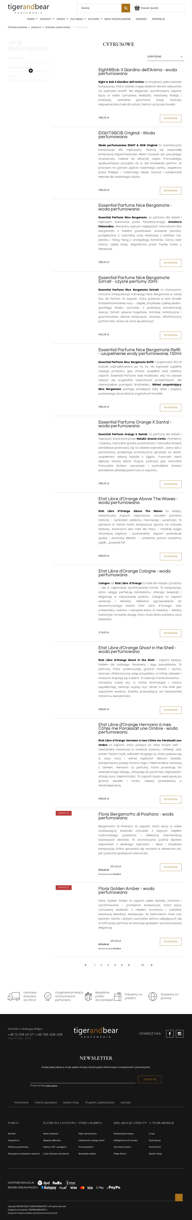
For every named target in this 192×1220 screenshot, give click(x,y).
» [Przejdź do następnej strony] (151, 965)
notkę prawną (51, 1086)
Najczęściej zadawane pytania (24, 1154)
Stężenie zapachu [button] (20, 67)
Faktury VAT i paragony (55, 1147)
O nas (151, 1133)
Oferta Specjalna (46, 1102)
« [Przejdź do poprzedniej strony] (85, 965)
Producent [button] (15, 58)
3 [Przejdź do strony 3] (108, 965)
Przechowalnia (85, 1147)
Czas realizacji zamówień (56, 1154)
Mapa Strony (120, 1154)
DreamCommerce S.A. (46, 1213)
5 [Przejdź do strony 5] (122, 965)
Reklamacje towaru (124, 1133)
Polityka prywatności (18, 1147)
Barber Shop (71, 1102)
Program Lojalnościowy (99, 1102)
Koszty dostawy (50, 1133)
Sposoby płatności (52, 1140)
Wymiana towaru (122, 1147)
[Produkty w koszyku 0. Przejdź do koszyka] (146, 8)
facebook (170, 1033)
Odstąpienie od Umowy (125, 1140)
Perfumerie (21, 1102)
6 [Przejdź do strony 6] (129, 965)
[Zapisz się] (150, 1079)
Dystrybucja (155, 1140)
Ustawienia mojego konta (91, 1140)
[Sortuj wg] (166, 57)
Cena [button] (11, 76)
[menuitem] (31, 19)
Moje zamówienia (87, 1133)
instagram (179, 1033)
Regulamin (14, 1140)
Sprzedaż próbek (87, 1154)
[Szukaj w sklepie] (100, 8)
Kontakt (126, 1102)
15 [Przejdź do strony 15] (142, 965)
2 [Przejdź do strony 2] (101, 965)
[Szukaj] (126, 8)
